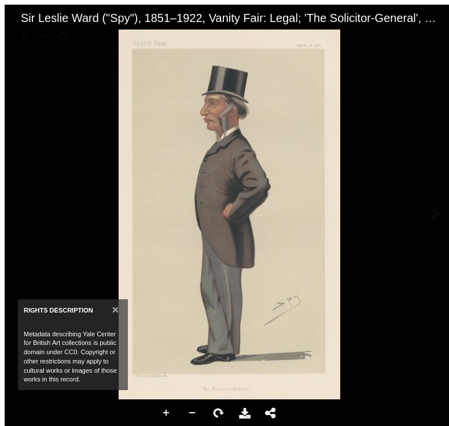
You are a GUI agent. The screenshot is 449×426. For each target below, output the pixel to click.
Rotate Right (218, 413)
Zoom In (166, 413)
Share (270, 413)
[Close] (115, 309)
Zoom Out (192, 413)
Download (244, 413)
